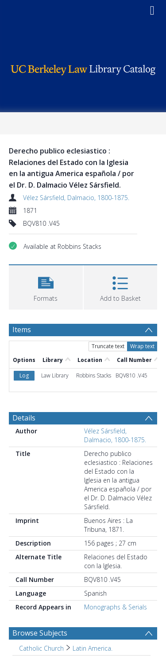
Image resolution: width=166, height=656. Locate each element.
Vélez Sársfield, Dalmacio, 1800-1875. (76, 197)
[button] (46, 286)
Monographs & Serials (115, 607)
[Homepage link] (83, 67)
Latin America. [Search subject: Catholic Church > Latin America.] (92, 648)
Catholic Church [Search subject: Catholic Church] (41, 648)
